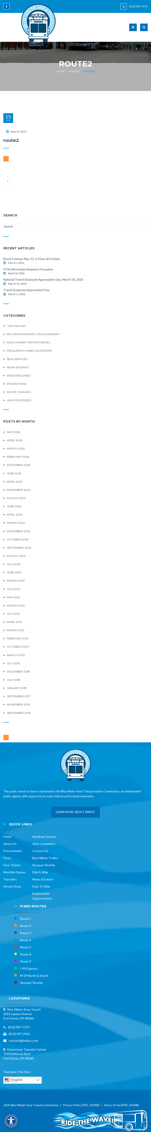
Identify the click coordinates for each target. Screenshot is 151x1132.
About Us (10, 844)
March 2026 (16, 448)
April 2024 (15, 514)
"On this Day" (16, 326)
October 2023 (17, 539)
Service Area (12, 886)
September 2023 (19, 547)
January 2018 (17, 688)
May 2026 (13, 432)
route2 (74, 71)
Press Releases (18, 375)
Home (60, 71)
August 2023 (16, 556)
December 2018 (18, 671)
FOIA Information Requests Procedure (28, 269)
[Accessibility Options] (11, 1121)
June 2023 (14, 572)
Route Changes (19, 392)
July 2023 (13, 564)
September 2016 (18, 713)
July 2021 (13, 613)
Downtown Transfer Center (26, 1049)
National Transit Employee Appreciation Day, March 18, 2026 (43, 279)
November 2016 (18, 704)
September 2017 (18, 696)
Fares (7, 858)
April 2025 (14, 481)
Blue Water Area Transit (24, 1009)
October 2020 (18, 646)
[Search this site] (75, 226)
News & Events (18, 367)
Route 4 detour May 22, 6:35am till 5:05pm (31, 259)
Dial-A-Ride (40, 872)
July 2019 (13, 663)
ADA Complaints (43, 844)
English (14, 1080)
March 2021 (15, 630)
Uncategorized (19, 400)
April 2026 (14, 440)
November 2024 (19, 489)
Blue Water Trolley (45, 858)
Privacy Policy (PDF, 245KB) (81, 1105)
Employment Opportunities (28, 342)
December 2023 (18, 531)
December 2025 (18, 465)
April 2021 (14, 622)
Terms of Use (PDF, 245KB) (121, 1105)
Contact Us (40, 851)
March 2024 (16, 522)
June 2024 (14, 506)
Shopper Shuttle (43, 865)
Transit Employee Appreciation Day (26, 290)
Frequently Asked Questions (29, 350)
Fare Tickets (12, 865)
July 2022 (13, 589)
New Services (17, 359)
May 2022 (13, 597)
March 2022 (16, 605)
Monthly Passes (14, 872)
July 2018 (13, 679)
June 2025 (14, 473)
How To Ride (41, 886)
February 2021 (17, 638)
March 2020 (16, 655)
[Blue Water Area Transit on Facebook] (7, 8)
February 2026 (18, 456)
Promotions (16, 383)
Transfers (10, 879)
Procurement (12, 851)
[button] (144, 30)
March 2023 (16, 580)
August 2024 (16, 498)
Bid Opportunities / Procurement (33, 334)
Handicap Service (44, 836)
